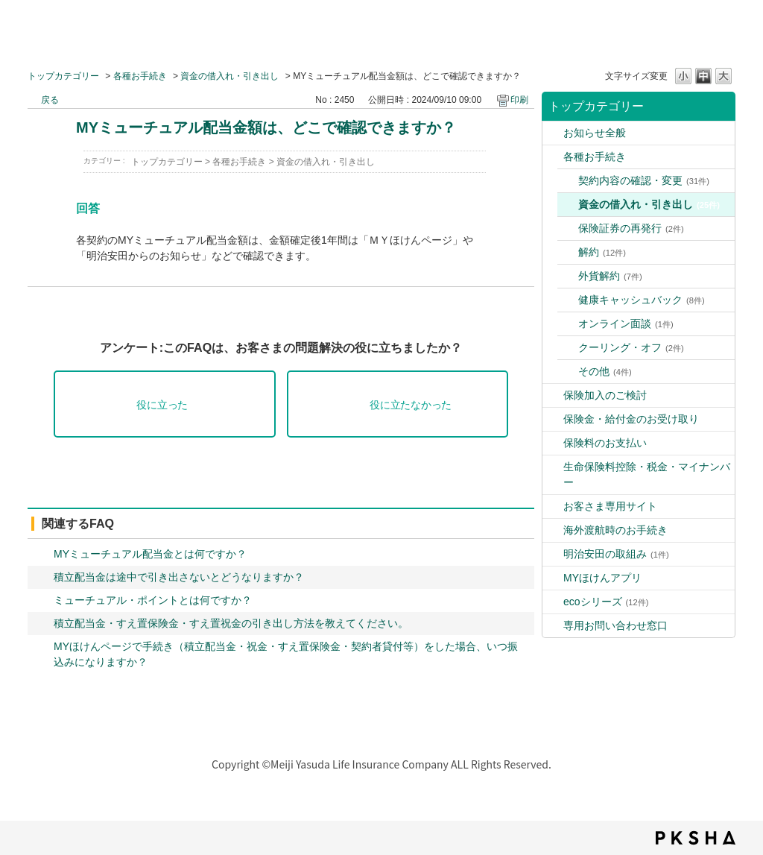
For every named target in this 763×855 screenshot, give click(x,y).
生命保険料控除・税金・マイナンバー (646, 474)
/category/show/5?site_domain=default (553, 419)
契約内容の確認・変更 (643, 180)
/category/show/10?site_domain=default (553, 443)
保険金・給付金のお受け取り (631, 419)
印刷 (519, 100)
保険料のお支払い (605, 443)
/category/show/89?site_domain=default (553, 626)
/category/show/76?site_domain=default (553, 578)
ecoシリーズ (605, 602)
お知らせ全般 (594, 133)
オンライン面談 (626, 323)
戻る (50, 100)
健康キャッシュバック (641, 300)
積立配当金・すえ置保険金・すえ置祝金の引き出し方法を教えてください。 (231, 623)
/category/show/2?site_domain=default (553, 467)
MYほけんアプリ (602, 578)
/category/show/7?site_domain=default (553, 506)
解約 (602, 252)
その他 (605, 371)
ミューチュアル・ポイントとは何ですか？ (153, 600)
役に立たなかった (411, 405)
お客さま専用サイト (610, 506)
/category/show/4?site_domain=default (553, 395)
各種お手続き (140, 76)
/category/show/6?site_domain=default (553, 530)
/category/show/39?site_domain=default (553, 554)
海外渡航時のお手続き (615, 530)
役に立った (162, 405)
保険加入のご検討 (605, 395)
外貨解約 (610, 276)
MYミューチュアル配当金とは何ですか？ (150, 554)
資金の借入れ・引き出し (229, 76)
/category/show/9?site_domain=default (553, 133)
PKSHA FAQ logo (695, 838)
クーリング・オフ (631, 347)
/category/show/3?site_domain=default (553, 157)
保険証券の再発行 (631, 228)
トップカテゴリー (63, 76)
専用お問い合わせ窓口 (615, 625)
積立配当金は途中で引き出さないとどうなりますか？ (179, 577)
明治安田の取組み (616, 554)
